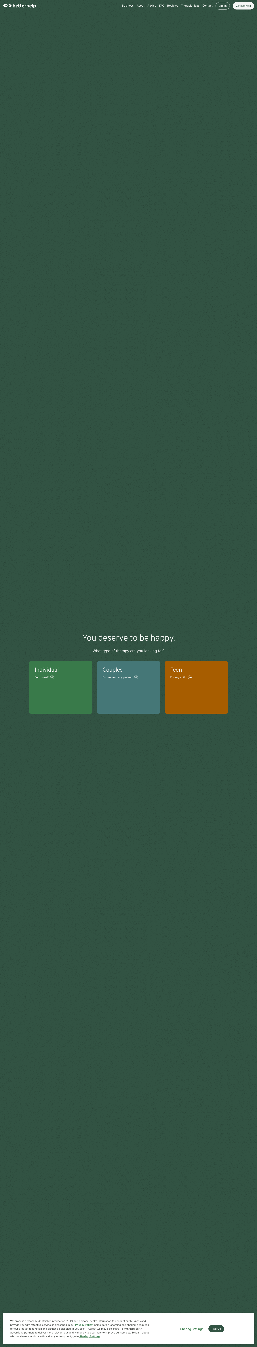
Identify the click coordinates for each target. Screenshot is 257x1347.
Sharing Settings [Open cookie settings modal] (191, 1329)
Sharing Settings (89, 1336)
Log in (223, 6)
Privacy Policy (84, 1324)
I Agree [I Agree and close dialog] (216, 1329)
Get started (243, 6)
